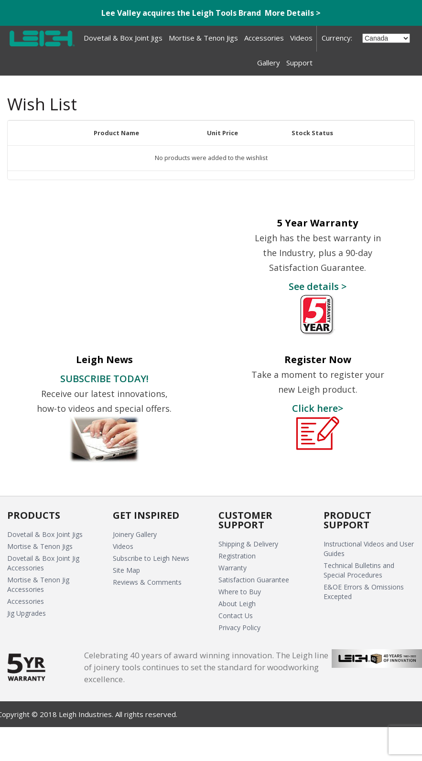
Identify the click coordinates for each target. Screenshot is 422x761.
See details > (317, 286)
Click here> (317, 408)
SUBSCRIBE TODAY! (104, 378)
